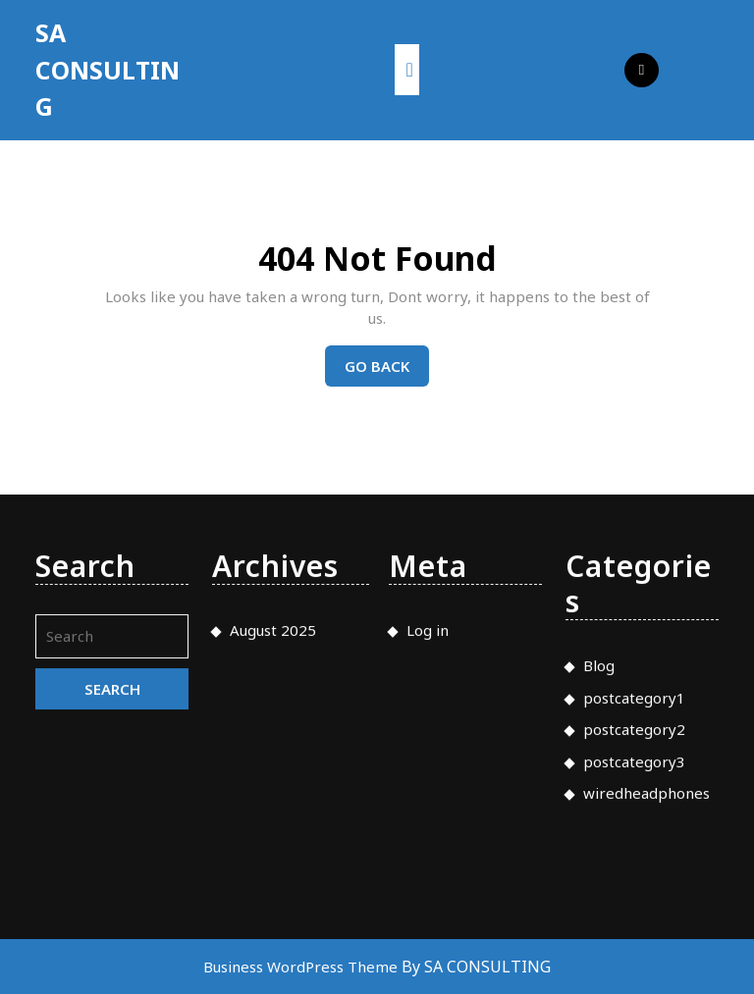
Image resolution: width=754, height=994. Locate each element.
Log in (427, 819)
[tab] (407, 69)
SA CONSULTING (107, 69)
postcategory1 (634, 887)
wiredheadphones (646, 982)
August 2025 (273, 819)
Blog (599, 854)
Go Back (387, 371)
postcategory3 (634, 951)
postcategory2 (634, 918)
